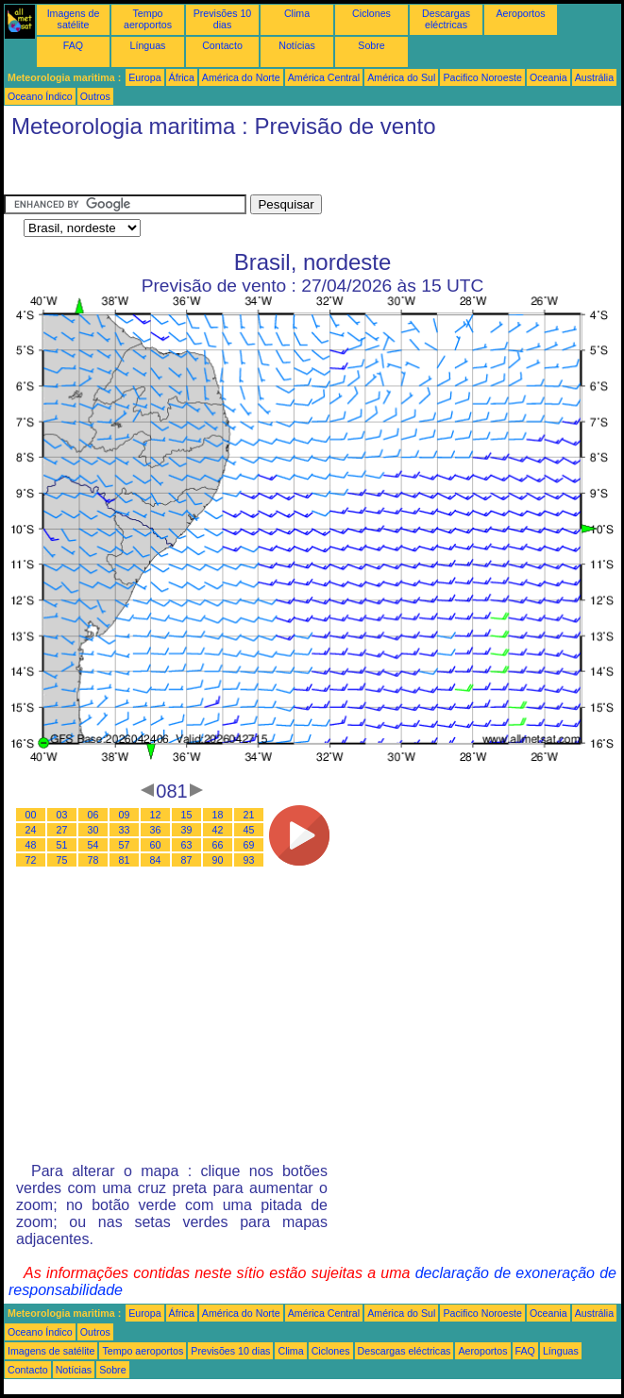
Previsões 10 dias (223, 19)
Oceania (548, 77)
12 (155, 814)
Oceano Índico (40, 96)
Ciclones (371, 13)
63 (187, 845)
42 (218, 829)
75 (62, 860)
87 (187, 860)
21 (249, 814)
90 (218, 860)
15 (187, 814)
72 (31, 860)
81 (124, 860)
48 (31, 845)
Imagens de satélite (73, 19)
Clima (297, 13)
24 (31, 829)
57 (124, 845)
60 (155, 845)
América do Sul (401, 77)
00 (31, 814)
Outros (95, 96)
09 (124, 814)
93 (249, 860)
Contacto (222, 45)
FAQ (73, 45)
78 (93, 860)
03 (62, 814)
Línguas (148, 45)
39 (187, 829)
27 (62, 829)
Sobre (371, 45)
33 (124, 829)
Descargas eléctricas (446, 19)
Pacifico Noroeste (482, 77)
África (181, 77)
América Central (324, 77)
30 (93, 829)
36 (155, 829)
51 (62, 845)
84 (155, 860)
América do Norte (241, 77)
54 (93, 845)
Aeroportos (520, 13)
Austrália (594, 77)
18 (218, 814)
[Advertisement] (155, 170)
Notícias (296, 45)
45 (249, 829)
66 (218, 845)
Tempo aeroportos (148, 19)
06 (93, 814)
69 (249, 845)
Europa (144, 77)
